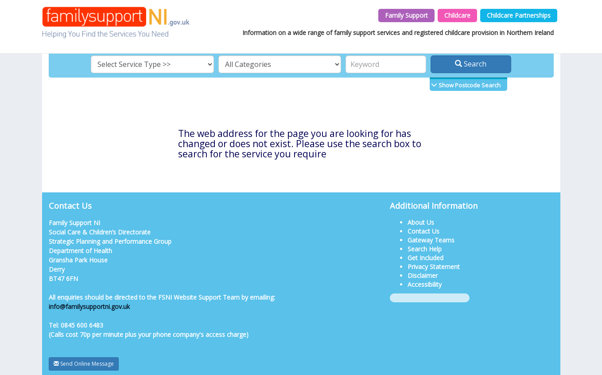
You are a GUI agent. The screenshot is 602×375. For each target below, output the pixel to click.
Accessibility (425, 284)
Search (470, 64)
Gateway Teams (431, 240)
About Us (421, 222)
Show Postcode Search (469, 85)
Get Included (425, 258)
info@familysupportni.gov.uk (89, 306)
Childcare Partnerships (519, 15)
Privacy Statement (434, 266)
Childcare (457, 15)
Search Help (425, 249)
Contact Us (423, 231)
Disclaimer (423, 275)
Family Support (406, 15)
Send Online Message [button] (84, 363)
